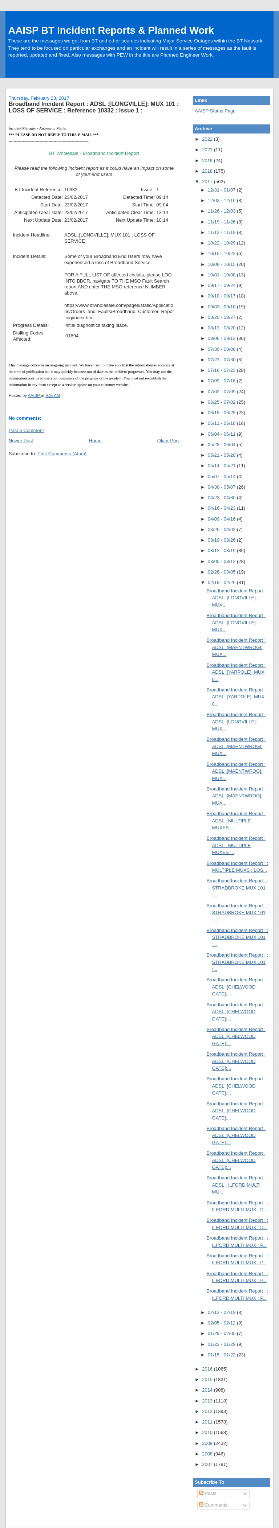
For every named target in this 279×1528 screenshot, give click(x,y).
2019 (208, 160)
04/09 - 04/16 (222, 519)
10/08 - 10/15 (222, 264)
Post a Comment (26, 430)
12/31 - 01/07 (222, 190)
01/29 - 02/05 (222, 1333)
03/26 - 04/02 (222, 529)
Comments (213, 1505)
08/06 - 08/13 (222, 338)
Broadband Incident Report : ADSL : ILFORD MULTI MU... (236, 1185)
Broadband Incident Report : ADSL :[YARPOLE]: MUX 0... (236, 672)
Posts (208, 1493)
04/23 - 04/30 (222, 497)
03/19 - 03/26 (222, 540)
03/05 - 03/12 (222, 561)
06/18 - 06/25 (222, 412)
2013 (208, 1401)
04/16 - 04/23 (222, 508)
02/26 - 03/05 (222, 572)
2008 (208, 1454)
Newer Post (21, 440)
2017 (208, 181)
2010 (208, 1432)
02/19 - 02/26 (222, 582)
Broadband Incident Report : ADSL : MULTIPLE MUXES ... (236, 820)
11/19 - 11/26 (222, 222)
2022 (208, 139)
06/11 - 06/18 (222, 423)
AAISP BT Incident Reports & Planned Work (111, 30)
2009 (208, 1443)
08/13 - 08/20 (222, 327)
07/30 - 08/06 (222, 349)
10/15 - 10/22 (222, 253)
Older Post (168, 440)
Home (95, 440)
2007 (208, 1464)
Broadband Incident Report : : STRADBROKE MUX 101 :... (237, 888)
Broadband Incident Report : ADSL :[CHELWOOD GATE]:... (236, 987)
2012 (208, 1411)
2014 (208, 1390)
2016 (208, 1369)
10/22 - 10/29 (222, 243)
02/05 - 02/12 (222, 1323)
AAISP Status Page (215, 111)
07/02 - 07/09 (222, 391)
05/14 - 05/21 (222, 465)
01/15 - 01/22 (222, 1354)
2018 (208, 171)
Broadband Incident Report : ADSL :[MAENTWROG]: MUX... (236, 647)
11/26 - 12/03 (222, 211)
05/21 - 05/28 (222, 455)
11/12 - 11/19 (222, 232)
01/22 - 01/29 (222, 1344)
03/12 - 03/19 (222, 550)
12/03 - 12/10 (222, 200)
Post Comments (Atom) (61, 453)
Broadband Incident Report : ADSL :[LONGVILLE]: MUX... (236, 598)
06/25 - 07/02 (222, 402)
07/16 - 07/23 (222, 370)
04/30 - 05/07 (222, 487)
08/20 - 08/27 (222, 317)
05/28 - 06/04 (222, 444)
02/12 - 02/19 (222, 1312)
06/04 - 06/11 (222, 434)
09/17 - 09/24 (222, 285)
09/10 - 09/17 (222, 296)
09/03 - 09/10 (222, 306)
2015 (208, 1379)
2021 (208, 149)
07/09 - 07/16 (222, 380)
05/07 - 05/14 (222, 476)
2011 (208, 1422)
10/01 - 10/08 (222, 275)
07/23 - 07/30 (222, 359)
